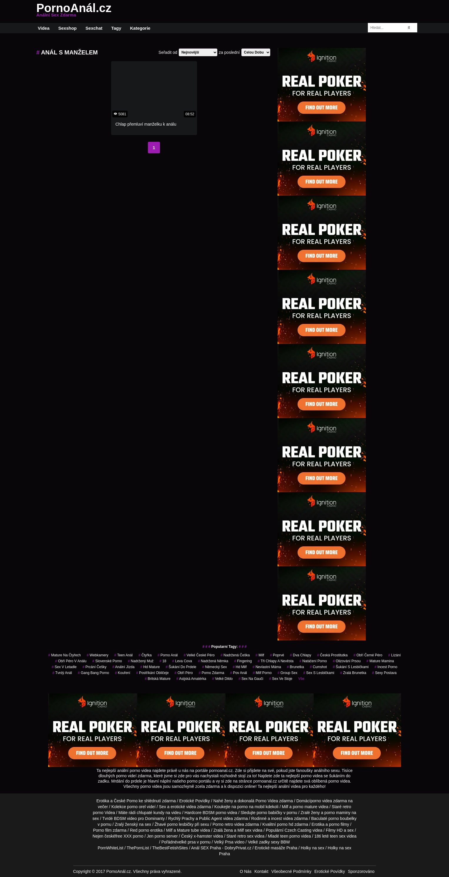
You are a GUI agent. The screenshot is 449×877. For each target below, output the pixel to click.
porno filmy (339, 824)
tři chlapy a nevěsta (275, 661)
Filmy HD (334, 830)
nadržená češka (235, 655)
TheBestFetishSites (170, 848)
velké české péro (199, 655)
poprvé (277, 655)
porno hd (285, 824)
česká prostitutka (332, 655)
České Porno (126, 800)
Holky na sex (312, 848)
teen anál (123, 655)
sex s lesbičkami (318, 673)
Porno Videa (267, 800)
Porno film (102, 830)
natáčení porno (313, 661)
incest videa (282, 818)
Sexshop (67, 28)
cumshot (318, 667)
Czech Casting (298, 830)
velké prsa (186, 842)
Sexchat (94, 28)
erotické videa (183, 806)
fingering (243, 661)
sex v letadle (64, 667)
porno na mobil (251, 806)
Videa (44, 28)
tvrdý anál (62, 673)
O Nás (246, 871)
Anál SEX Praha (206, 848)
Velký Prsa (223, 842)
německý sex (214, 667)
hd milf (240, 667)
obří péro (184, 673)
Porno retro (223, 824)
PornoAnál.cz (74, 11)
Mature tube (188, 830)
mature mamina (380, 661)
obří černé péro (367, 655)
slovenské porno (107, 661)
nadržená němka (213, 661)
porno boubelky (342, 818)
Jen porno (156, 836)
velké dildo (222, 679)
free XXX (123, 836)
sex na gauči (250, 679)
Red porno (139, 830)
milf (260, 655)
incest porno (386, 667)
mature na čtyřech (64, 655)
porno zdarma (211, 673)
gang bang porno (93, 673)
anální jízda (123, 667)
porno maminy (337, 812)
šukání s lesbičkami (351, 667)
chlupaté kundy (150, 812)
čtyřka (145, 655)
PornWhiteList (110, 848)
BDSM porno (214, 812)
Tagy (116, 28)
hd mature (150, 667)
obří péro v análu (70, 661)
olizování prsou (347, 661)
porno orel (136, 806)
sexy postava (384, 673)
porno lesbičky (180, 824)
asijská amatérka (191, 679)
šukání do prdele (181, 667)
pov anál (238, 673)
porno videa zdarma (329, 800)
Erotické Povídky (194, 800)
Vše (301, 679)
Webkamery (98, 655)
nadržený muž (140, 661)
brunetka (295, 667)
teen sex (337, 836)
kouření (122, 673)
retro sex (245, 836)
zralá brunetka (353, 673)
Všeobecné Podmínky (291, 871)
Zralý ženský (126, 824)
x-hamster (203, 836)
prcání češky (94, 667)
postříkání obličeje (152, 673)
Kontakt (261, 871)
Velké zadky (259, 842)
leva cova (182, 661)
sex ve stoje (280, 679)
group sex (287, 673)
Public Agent (210, 818)
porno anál (168, 655)
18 (162, 661)
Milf (240, 830)
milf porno (262, 673)
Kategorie (140, 28)
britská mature (157, 679)
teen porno (290, 836)
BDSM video (125, 818)
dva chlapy (300, 655)
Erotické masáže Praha (276, 848)
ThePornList (138, 848)
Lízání (394, 655)
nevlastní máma (267, 667)
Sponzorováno (361, 871)
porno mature (305, 806)
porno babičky (269, 812)
